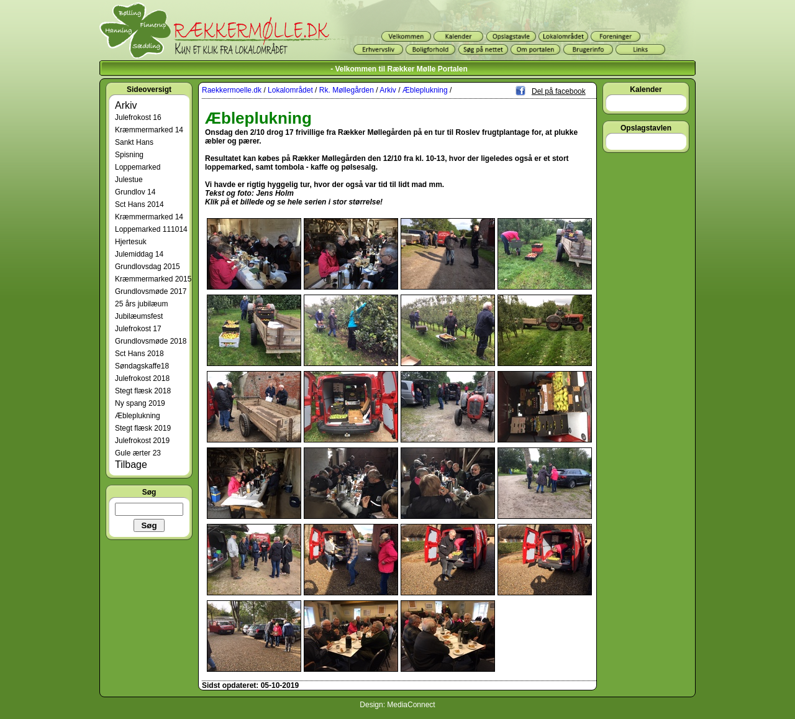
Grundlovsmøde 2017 (150, 291)
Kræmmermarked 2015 (153, 279)
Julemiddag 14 (139, 254)
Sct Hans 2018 (139, 353)
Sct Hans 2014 (139, 204)
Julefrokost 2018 (142, 378)
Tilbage (131, 464)
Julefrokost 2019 (142, 440)
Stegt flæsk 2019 (143, 428)
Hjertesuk (131, 241)
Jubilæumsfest (139, 316)
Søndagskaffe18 (142, 366)
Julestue (129, 179)
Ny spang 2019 (140, 403)
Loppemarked (137, 167)
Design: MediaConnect (397, 704)
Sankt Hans (134, 142)
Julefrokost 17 (138, 328)
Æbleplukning (137, 415)
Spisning (129, 154)
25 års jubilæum (141, 304)
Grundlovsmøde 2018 (150, 341)
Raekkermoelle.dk (231, 90)
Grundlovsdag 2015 (147, 266)
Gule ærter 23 (138, 453)
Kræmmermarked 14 (149, 130)
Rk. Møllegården (346, 90)
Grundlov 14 (135, 192)
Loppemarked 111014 (151, 229)
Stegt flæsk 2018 (143, 391)
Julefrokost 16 (138, 117)
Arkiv (126, 105)
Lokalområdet (290, 90)
